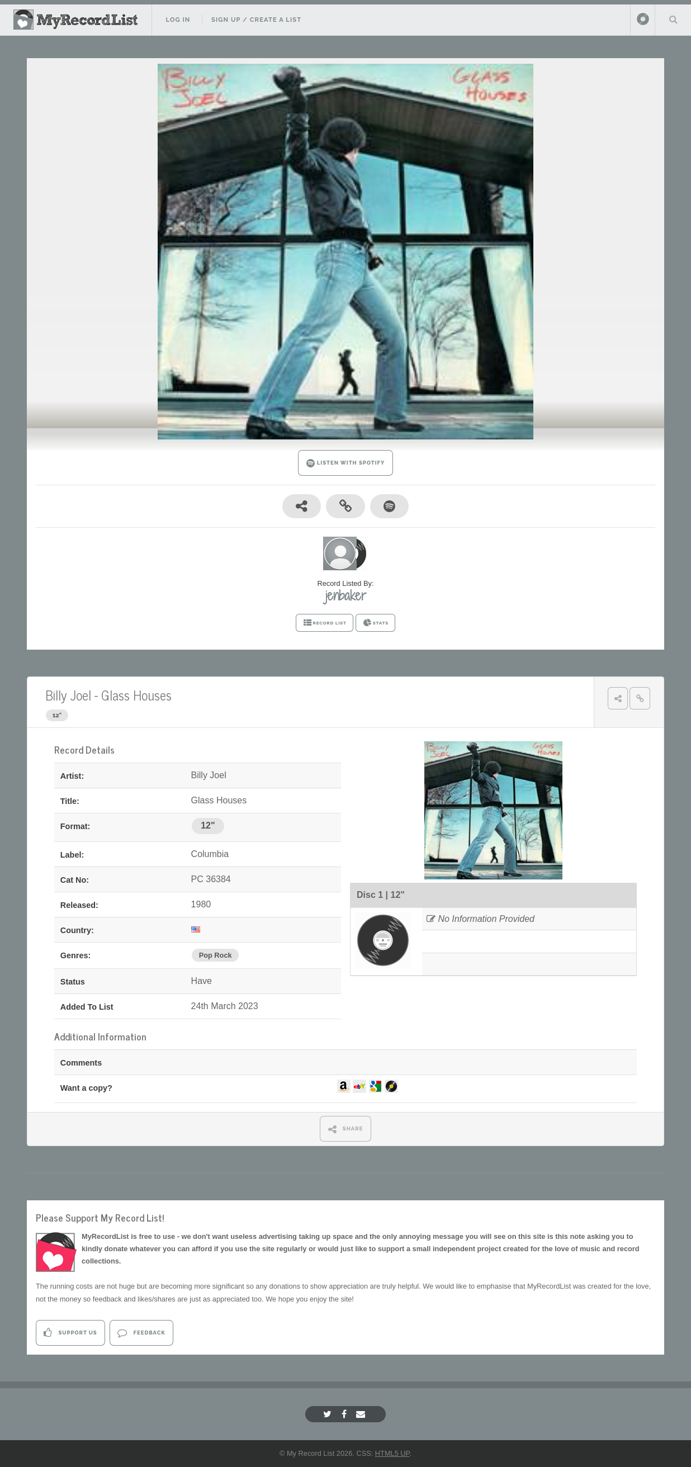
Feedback (141, 1332)
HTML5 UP (392, 1453)
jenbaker (345, 595)
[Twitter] (328, 1414)
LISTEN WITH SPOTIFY (345, 463)
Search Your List (673, 19)
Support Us (70, 1332)
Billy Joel (68, 695)
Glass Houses (136, 695)
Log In (177, 19)
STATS (375, 623)
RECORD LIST (324, 623)
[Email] (362, 1414)
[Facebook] (345, 1414)
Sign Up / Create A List (256, 19)
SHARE (345, 1129)
